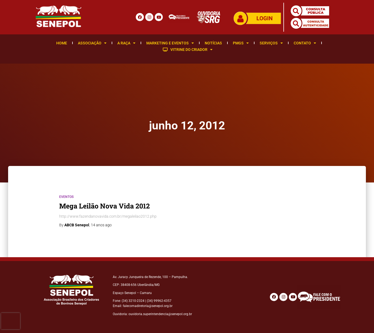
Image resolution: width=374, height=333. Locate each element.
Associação (92, 43)
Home (61, 43)
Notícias (213, 43)
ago (101, 225)
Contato (305, 43)
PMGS (241, 43)
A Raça (126, 43)
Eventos (66, 197)
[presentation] (10, 321)
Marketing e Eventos (170, 43)
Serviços (271, 43)
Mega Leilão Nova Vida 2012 (104, 205)
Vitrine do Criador (188, 49)
